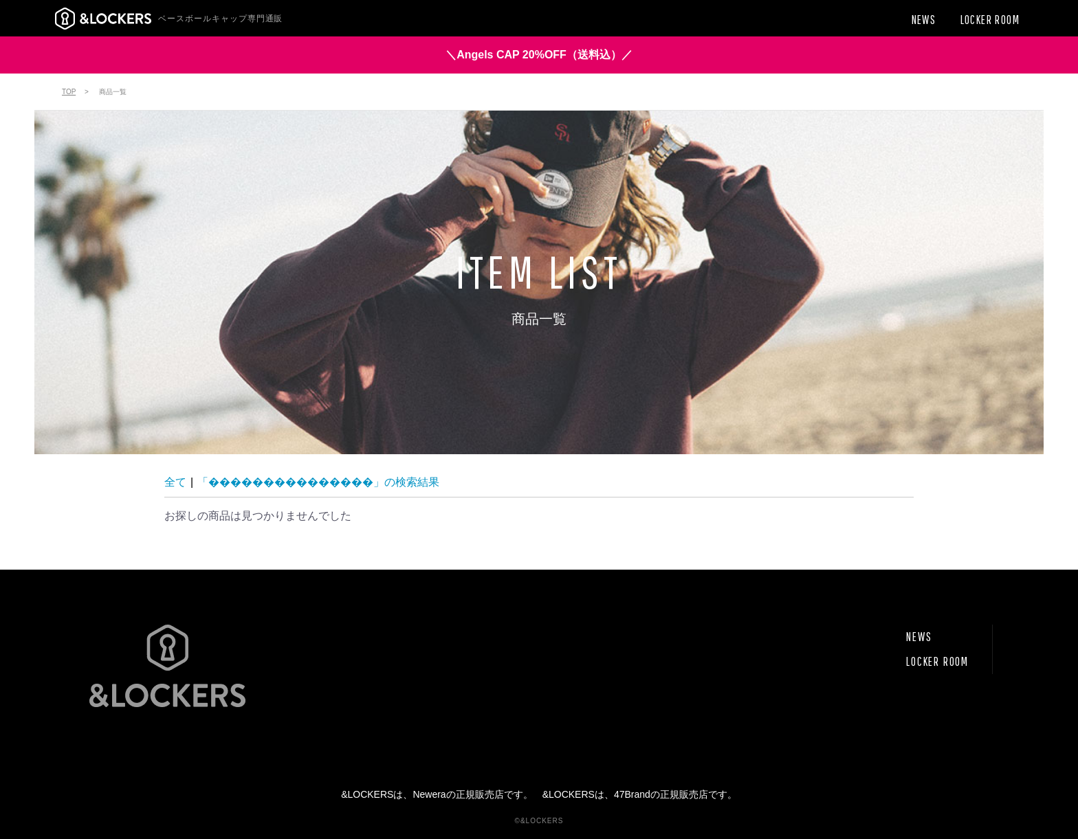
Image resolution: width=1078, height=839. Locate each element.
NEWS (919, 636)
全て (175, 482)
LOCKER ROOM (937, 661)
